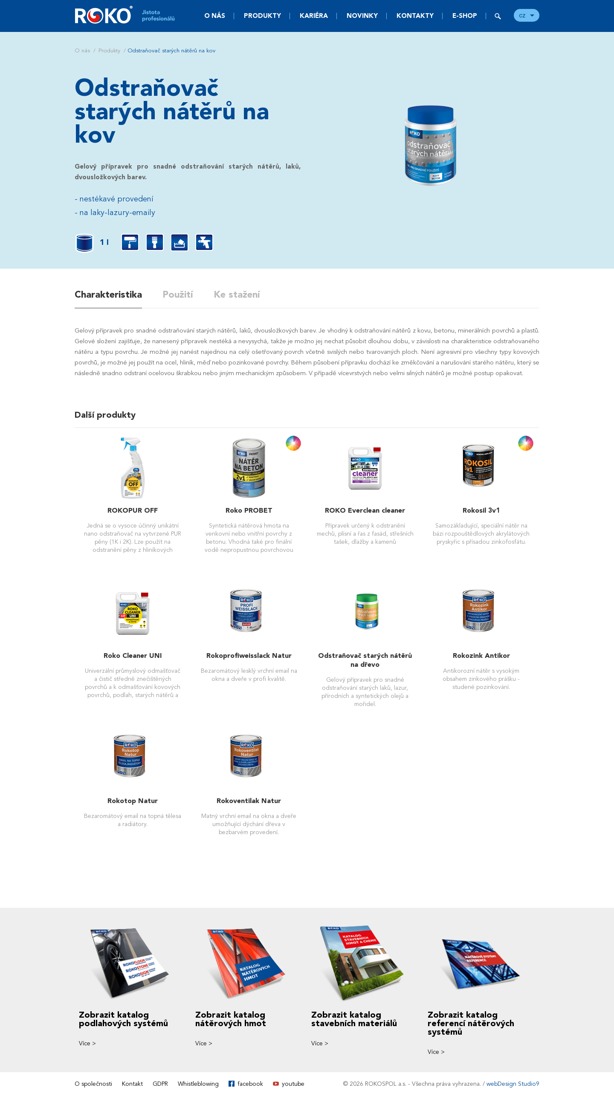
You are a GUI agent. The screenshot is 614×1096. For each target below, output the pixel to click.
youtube (293, 1084)
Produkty (262, 15)
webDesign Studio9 (513, 1084)
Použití (177, 294)
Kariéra (314, 15)
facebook (250, 1084)
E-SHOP (464, 15)
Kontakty (415, 15)
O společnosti (93, 1084)
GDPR (160, 1084)
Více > (87, 1043)
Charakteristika (108, 294)
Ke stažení (237, 294)
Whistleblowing (198, 1084)
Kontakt (132, 1084)
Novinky (362, 15)
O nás (214, 15)
